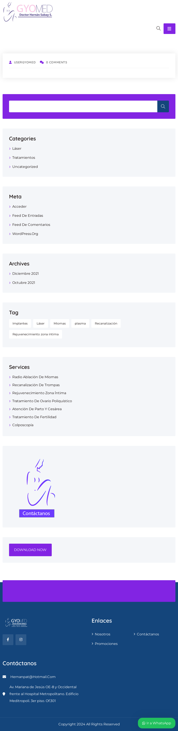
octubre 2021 (23, 283)
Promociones (106, 644)
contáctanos (148, 634)
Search (163, 106)
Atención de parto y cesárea (37, 409)
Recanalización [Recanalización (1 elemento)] (106, 323)
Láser (16, 148)
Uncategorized (25, 167)
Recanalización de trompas (36, 385)
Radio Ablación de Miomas (35, 377)
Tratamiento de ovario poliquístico (42, 401)
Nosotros (102, 634)
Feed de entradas (27, 216)
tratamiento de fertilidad (34, 417)
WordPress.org (25, 234)
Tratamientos (23, 158)
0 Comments (53, 62)
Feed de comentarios (31, 225)
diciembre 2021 (25, 274)
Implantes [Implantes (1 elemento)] (20, 323)
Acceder (19, 206)
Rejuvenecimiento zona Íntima (39, 393)
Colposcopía (22, 425)
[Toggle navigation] (169, 28)
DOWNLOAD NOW (30, 550)
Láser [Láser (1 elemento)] (41, 323)
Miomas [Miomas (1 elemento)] (60, 323)
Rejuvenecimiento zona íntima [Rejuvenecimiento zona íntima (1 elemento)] (35, 334)
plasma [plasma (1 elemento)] (80, 323)
